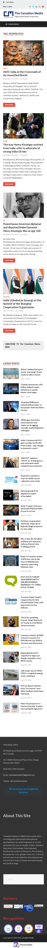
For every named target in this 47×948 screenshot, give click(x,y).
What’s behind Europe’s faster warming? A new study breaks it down (32, 372)
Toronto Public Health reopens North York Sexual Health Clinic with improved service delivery (32, 602)
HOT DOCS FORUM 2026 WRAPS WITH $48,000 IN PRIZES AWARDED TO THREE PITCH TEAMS (31, 582)
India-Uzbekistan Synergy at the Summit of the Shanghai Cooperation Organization (22, 304)
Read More (9, 105)
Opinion (6, 297)
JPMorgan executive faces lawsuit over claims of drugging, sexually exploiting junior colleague (32, 425)
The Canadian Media (26, 938)
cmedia (24, 79)
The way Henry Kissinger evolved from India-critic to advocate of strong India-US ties (23, 148)
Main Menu (14, 24)
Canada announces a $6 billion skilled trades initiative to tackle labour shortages (31, 388)
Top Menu (10, 2)
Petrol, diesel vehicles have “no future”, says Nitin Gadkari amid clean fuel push (32, 689)
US (4, 220)
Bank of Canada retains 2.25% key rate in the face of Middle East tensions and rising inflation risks (31, 561)
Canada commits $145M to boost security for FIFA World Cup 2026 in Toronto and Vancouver (32, 639)
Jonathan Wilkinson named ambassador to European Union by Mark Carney (32, 406)
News (5, 68)
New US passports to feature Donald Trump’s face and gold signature (32, 706)
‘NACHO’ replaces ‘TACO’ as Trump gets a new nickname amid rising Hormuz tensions (32, 462)
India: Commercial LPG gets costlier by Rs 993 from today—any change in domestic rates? (32, 444)
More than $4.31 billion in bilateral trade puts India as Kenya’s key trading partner (31, 543)
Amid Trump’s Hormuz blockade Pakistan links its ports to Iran (31, 508)
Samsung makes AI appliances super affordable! (29, 493)
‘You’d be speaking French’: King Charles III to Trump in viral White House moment (31, 621)
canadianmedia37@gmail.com (22, 775)
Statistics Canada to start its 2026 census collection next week (30, 478)
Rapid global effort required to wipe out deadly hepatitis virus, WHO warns (31, 657)
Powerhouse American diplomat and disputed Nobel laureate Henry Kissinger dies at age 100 (22, 227)
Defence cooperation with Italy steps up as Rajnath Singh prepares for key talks (31, 525)
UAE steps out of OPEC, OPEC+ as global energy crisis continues (32, 673)
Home (10, 879)
